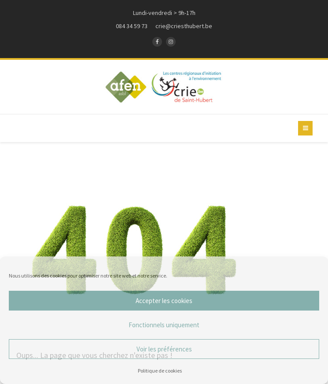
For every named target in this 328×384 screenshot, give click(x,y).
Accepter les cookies (164, 300)
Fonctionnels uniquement (164, 325)
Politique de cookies (160, 370)
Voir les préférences (164, 349)
